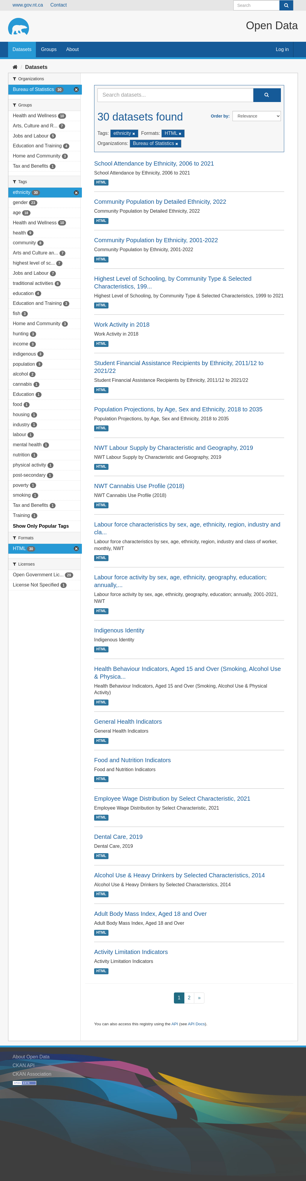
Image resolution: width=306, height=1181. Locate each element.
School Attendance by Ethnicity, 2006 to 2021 (154, 163)
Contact (58, 4)
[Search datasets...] (175, 95)
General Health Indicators (128, 721)
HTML (101, 182)
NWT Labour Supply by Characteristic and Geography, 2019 (173, 447)
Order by (219, 116)
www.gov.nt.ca (28, 4)
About (72, 49)
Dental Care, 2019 (118, 836)
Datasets (22, 49)
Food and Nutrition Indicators (132, 760)
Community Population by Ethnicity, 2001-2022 (156, 240)
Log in (282, 49)
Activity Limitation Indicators (131, 952)
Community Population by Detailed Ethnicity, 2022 (160, 201)
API (175, 1024)
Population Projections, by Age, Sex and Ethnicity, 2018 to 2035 (178, 409)
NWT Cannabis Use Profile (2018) (139, 486)
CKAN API (24, 1065)
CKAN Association (32, 1074)
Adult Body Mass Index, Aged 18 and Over (150, 913)
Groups (48, 49)
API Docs (196, 1024)
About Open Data (31, 1056)
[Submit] (286, 5)
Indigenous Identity (119, 630)
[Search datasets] (263, 5)
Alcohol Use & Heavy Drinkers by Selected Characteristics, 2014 (179, 875)
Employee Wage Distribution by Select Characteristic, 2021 (172, 798)
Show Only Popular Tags (41, 526)
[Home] (15, 67)
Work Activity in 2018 (121, 324)
